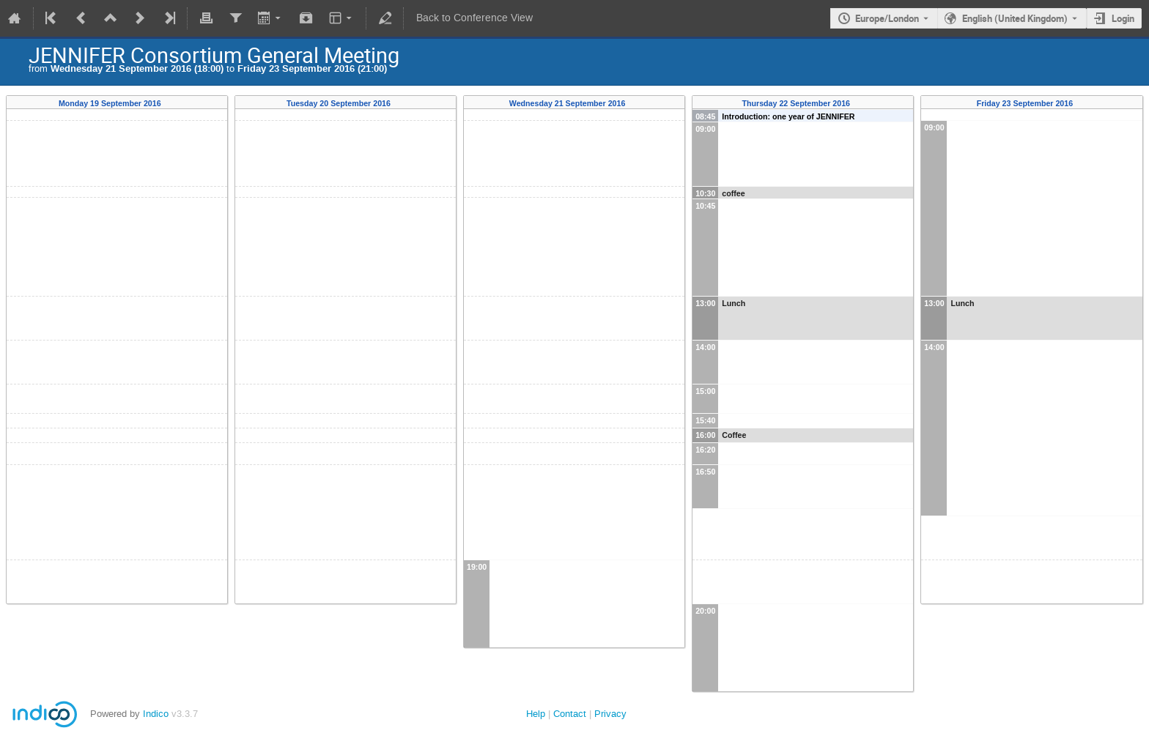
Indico (156, 713)
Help (535, 713)
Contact (569, 713)
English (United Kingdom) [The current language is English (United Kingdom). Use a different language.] (1015, 18)
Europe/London (887, 18)
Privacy (610, 713)
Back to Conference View (474, 18)
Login (1123, 18)
